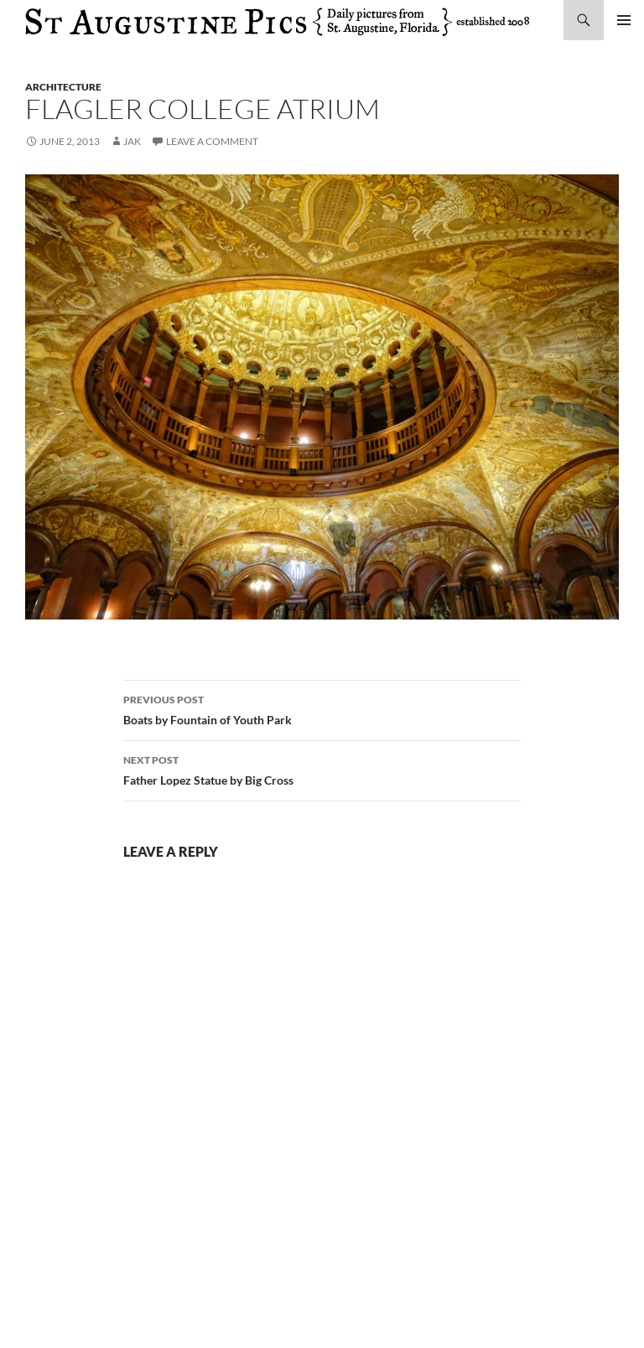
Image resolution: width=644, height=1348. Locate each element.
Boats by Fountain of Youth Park (322, 708)
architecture (63, 86)
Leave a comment (212, 141)
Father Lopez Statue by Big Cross (322, 768)
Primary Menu (624, 20)
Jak (132, 141)
